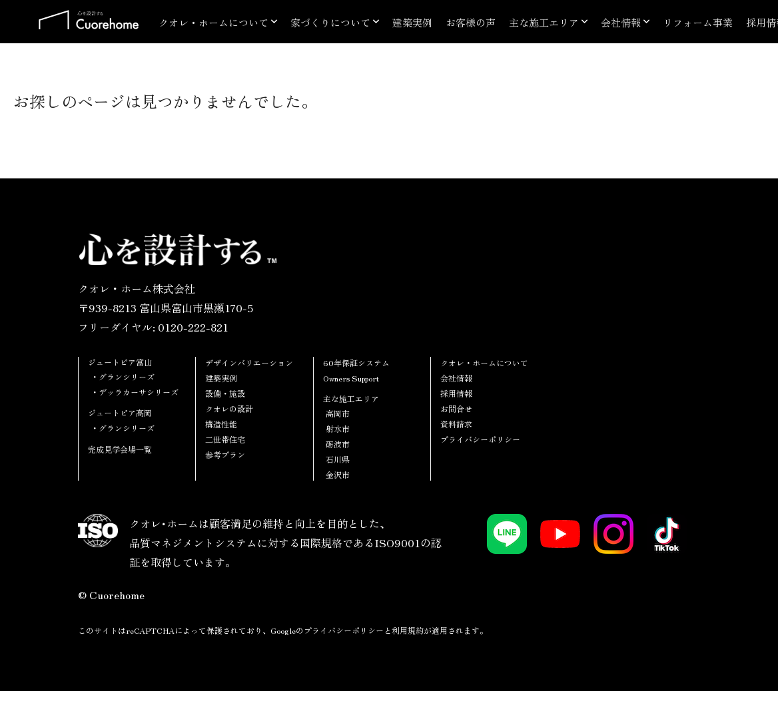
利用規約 (408, 630)
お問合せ (456, 408)
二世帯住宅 (225, 439)
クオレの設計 (229, 408)
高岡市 (338, 413)
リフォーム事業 (698, 22)
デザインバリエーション (249, 362)
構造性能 (221, 423)
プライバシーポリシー (480, 439)
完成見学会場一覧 (120, 449)
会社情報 (621, 22)
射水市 (338, 428)
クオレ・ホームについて (213, 22)
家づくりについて (330, 22)
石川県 (338, 459)
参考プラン (225, 454)
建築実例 (412, 22)
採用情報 (456, 393)
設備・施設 (225, 393)
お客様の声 (471, 22)
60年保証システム (356, 362)
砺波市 (338, 443)
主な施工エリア (544, 22)
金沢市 (338, 474)
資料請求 (456, 423)
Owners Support (351, 377)
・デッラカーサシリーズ (135, 391)
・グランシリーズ (123, 376)
